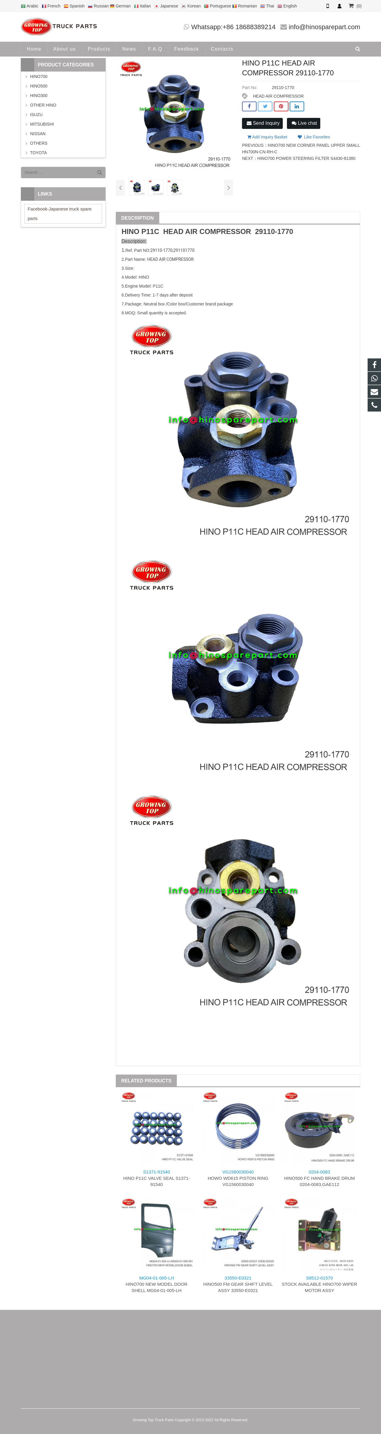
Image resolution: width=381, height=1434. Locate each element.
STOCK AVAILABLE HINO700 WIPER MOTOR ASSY (319, 1284)
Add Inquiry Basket (267, 137)
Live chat (304, 123)
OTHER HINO (43, 105)
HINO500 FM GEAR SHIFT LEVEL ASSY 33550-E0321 (238, 1284)
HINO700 (38, 76)
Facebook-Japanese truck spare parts (59, 213)
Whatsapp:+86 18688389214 (233, 27)
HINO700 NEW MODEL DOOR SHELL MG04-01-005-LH (157, 1284)
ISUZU (36, 114)
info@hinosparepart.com (324, 27)
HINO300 (38, 95)
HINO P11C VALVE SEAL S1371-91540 (156, 1178)
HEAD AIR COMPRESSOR (278, 96)
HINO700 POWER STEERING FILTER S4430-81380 (306, 158)
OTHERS (38, 143)
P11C (150, 231)
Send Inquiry (263, 123)
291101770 (183, 250)
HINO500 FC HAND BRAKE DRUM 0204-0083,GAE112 (319, 1178)
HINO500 (38, 86)
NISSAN (38, 133)
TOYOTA (38, 152)
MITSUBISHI (42, 124)
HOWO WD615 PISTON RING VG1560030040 (238, 1178)
